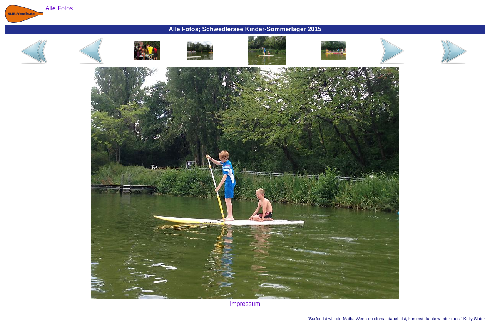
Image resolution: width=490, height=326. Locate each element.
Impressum (245, 304)
